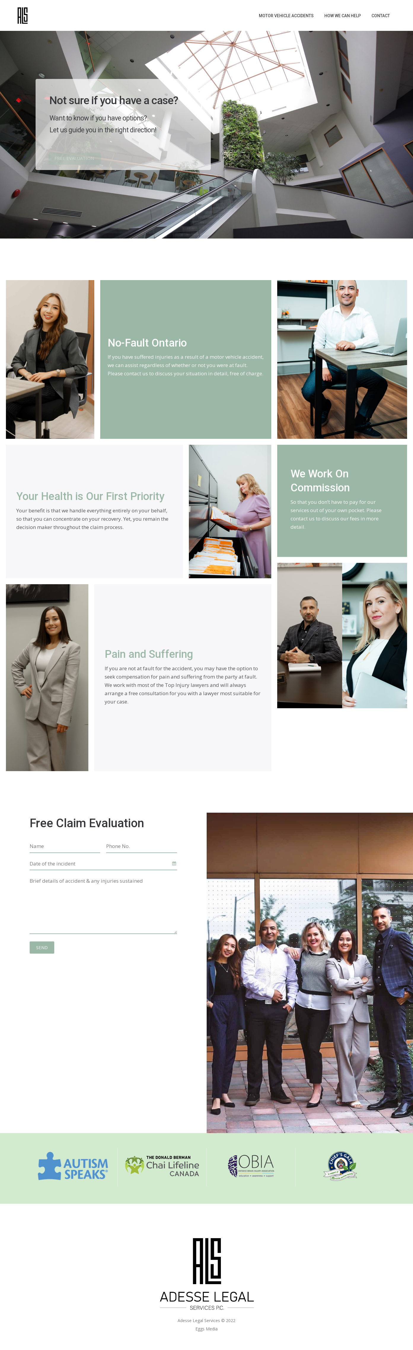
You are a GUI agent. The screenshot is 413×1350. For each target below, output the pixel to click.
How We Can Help (342, 15)
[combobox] (103, 864)
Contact (380, 15)
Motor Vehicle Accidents (286, 15)
